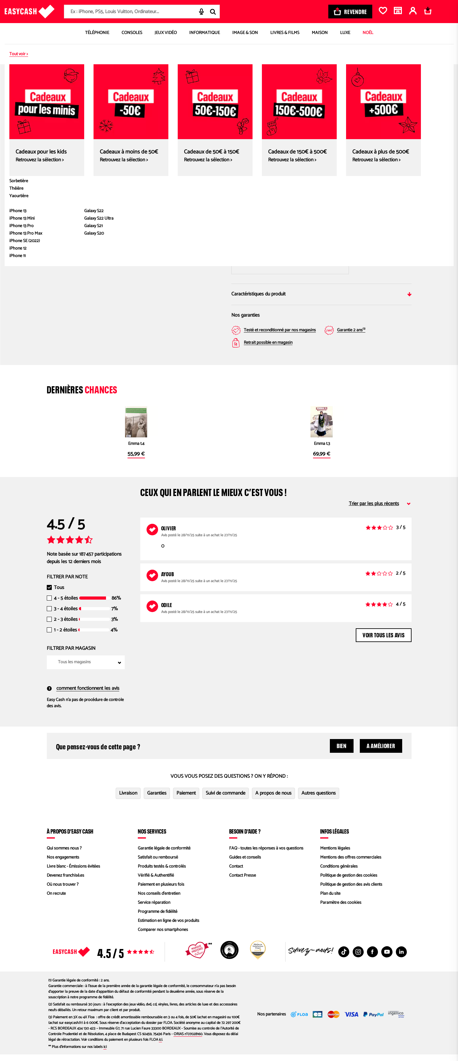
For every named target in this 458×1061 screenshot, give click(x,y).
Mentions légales (335, 855)
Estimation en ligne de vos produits (168, 927)
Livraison (128, 800)
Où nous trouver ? (63, 891)
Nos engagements (63, 864)
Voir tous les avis (384, 640)
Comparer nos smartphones (163, 936)
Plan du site (330, 900)
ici (160, 1046)
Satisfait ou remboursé (158, 864)
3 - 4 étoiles (66, 615)
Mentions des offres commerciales (350, 864)
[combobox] (142, 11)
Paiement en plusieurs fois (161, 891)
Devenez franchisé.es (65, 882)
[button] (62, 204)
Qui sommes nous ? (64, 855)
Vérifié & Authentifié (156, 882)
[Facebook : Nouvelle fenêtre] (372, 958)
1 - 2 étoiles (65, 636)
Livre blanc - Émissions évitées (73, 873)
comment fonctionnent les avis (83, 695)
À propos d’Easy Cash (70, 838)
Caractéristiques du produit (321, 294)
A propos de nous (273, 800)
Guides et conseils (245, 864)
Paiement (186, 800)
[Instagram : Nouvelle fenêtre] (358, 958)
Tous (59, 594)
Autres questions (318, 800)
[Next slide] (211, 134)
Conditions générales (339, 873)
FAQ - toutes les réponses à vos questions (266, 855)
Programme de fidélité (157, 918)
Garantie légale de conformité (164, 855)
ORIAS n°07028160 (188, 1041)
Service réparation (154, 909)
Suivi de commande (225, 800)
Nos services (152, 838)
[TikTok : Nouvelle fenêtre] (344, 958)
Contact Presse (242, 882)
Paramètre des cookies (340, 909)
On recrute (56, 900)
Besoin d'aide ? (245, 838)
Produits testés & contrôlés (162, 873)
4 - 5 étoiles (66, 605)
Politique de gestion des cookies (348, 882)
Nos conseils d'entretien (159, 900)
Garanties (156, 800)
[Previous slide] (61, 134)
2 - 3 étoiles (66, 626)
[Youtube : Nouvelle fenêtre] (387, 958)
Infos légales (334, 838)
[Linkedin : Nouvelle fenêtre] (401, 958)
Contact (236, 873)
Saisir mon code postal (290, 248)
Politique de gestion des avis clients (351, 891)
